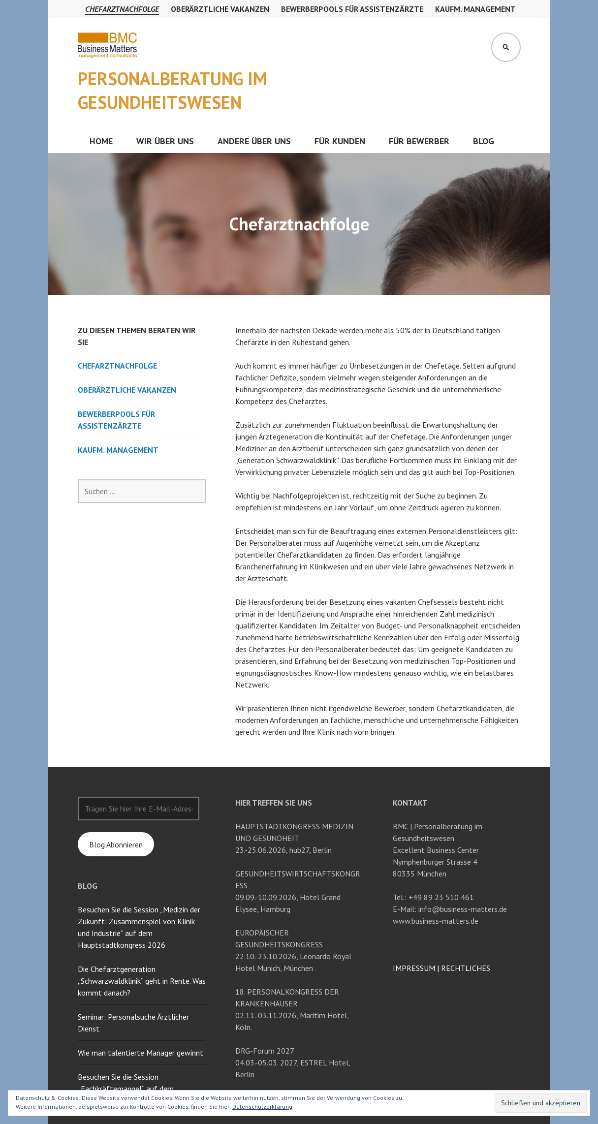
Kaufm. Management (475, 9)
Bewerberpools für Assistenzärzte (352, 9)
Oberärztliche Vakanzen (220, 9)
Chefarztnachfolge (122, 9)
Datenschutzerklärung (262, 1106)
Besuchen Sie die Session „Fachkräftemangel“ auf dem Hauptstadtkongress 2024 (126, 1088)
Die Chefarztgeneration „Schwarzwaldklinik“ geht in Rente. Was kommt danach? (142, 981)
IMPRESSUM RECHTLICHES (441, 968)
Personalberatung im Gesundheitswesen (172, 90)
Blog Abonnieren (116, 844)
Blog (483, 141)
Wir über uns (165, 141)
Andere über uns (254, 141)
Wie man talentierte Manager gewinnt (140, 1053)
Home (101, 141)
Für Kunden (340, 141)
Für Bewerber (419, 141)
